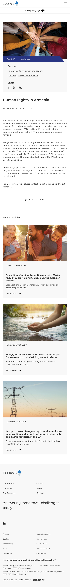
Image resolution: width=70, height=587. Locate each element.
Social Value (41, 544)
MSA (5, 548)
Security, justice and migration (23, 76)
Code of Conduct (43, 534)
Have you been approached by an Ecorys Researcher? (29, 560)
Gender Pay (8, 553)
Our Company (9, 493)
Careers (40, 483)
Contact (40, 493)
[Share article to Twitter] (14, 88)
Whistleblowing (43, 548)
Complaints (41, 553)
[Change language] (35, 10)
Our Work (7, 488)
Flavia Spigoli (44, 184)
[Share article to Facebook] (8, 88)
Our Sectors (8, 483)
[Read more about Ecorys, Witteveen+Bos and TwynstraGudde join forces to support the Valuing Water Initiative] (35, 339)
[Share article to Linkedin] (20, 88)
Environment (41, 539)
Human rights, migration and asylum (25, 71)
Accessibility (8, 544)
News (39, 488)
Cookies (6, 539)
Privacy (6, 534)
